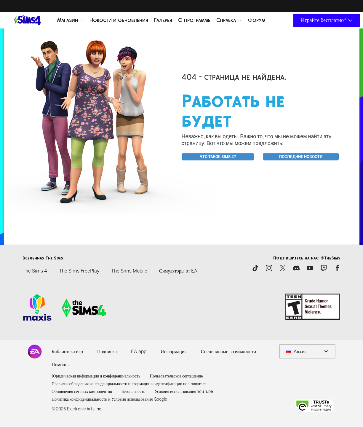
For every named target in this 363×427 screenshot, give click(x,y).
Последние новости (300, 157)
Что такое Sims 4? (218, 157)
